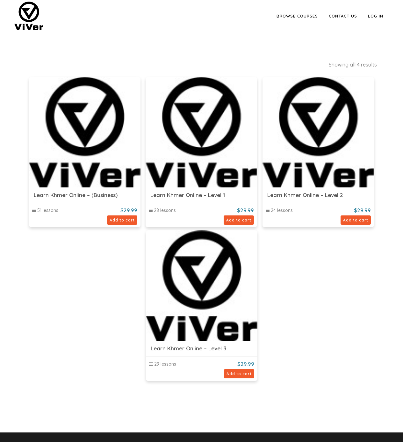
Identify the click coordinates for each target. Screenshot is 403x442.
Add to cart (122, 220)
